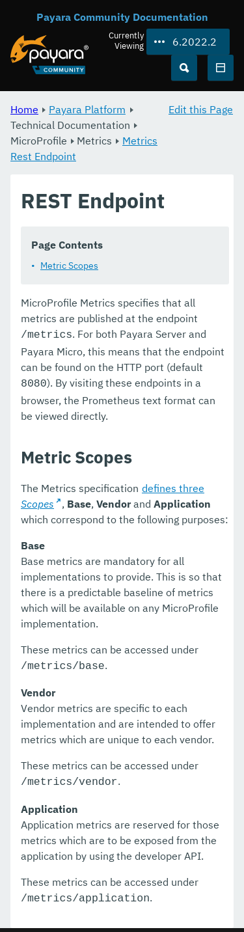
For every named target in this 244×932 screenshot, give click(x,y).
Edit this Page (201, 109)
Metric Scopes (69, 265)
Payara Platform (87, 109)
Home (24, 109)
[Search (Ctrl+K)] (184, 68)
